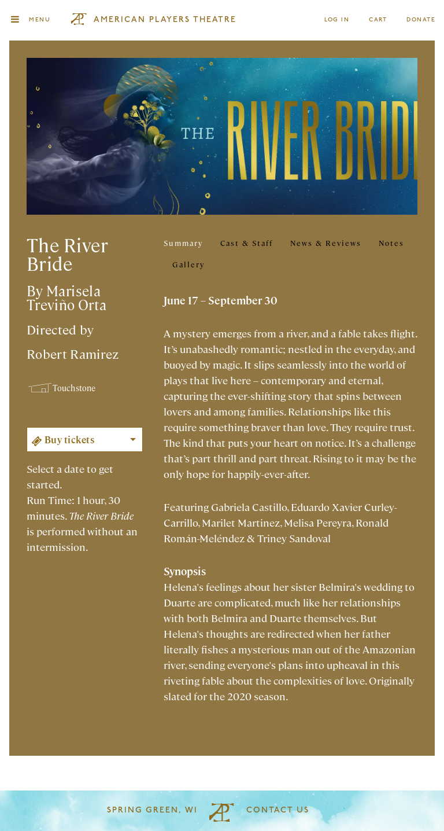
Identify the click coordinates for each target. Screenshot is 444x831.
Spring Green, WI (152, 810)
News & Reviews (325, 243)
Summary (183, 243)
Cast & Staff (246, 243)
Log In (337, 20)
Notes (391, 243)
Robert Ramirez (73, 353)
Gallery (188, 264)
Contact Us (277, 810)
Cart (378, 20)
